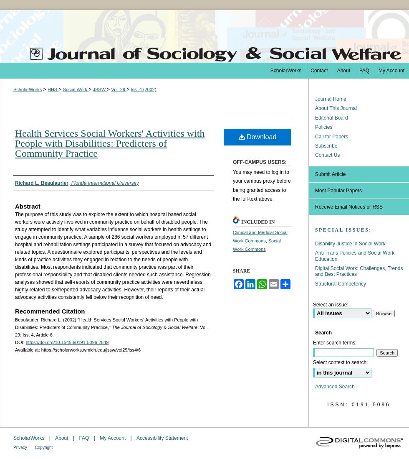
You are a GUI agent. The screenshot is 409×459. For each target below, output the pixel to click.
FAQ (84, 438)
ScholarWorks (27, 89)
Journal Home (330, 99)
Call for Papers (331, 137)
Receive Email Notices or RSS (349, 207)
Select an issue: (330, 305)
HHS (53, 89)
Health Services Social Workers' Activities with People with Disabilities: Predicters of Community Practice (110, 143)
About (62, 438)
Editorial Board (331, 118)
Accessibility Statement (162, 438)
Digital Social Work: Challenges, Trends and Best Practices (359, 271)
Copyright (44, 447)
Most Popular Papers (338, 191)
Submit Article (330, 174)
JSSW (100, 89)
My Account (113, 438)
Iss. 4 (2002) (143, 89)
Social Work (76, 89)
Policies (323, 127)
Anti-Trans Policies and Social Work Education (354, 256)
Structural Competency (340, 284)
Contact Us (327, 155)
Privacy (20, 447)
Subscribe (326, 146)
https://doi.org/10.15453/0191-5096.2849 (67, 342)
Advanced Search (335, 387)
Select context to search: (340, 362)
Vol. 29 (118, 89)
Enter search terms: (335, 343)
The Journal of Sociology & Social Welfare (204, 36)
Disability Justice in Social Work (350, 244)
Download (258, 136)
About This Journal (336, 108)
